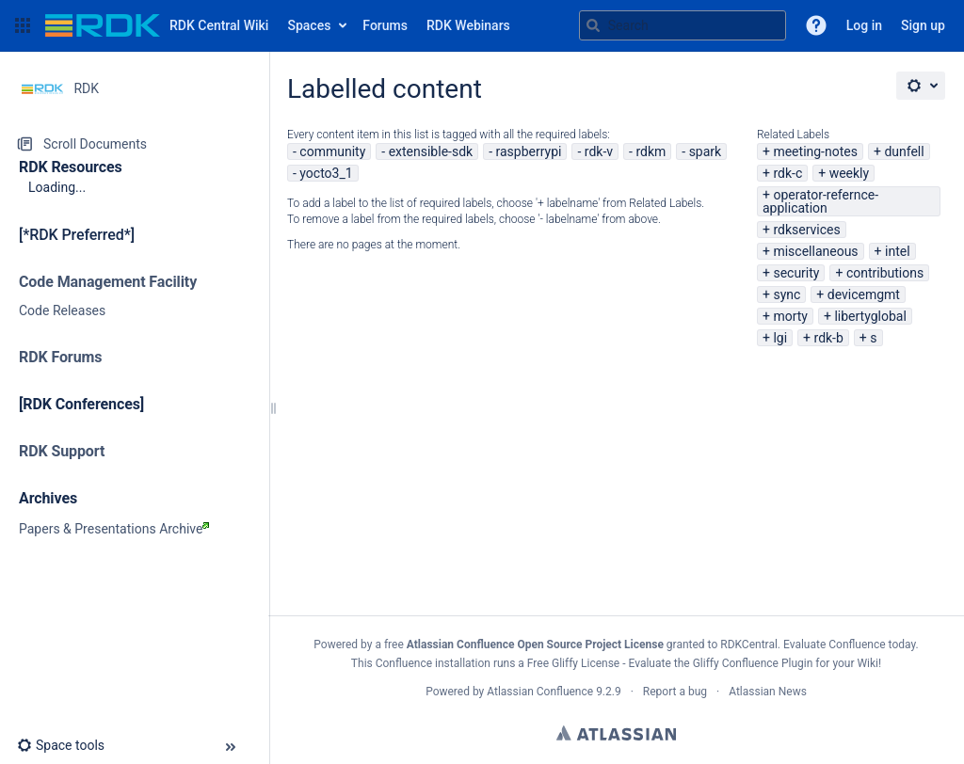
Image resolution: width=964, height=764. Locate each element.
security (796, 272)
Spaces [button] (308, 25)
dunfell (904, 151)
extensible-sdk (431, 151)
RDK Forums (60, 357)
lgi (780, 337)
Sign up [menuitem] (923, 25)
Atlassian (616, 733)
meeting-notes (815, 151)
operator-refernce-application (820, 201)
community (332, 151)
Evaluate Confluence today (849, 644)
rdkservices (806, 229)
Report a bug (675, 691)
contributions (885, 272)
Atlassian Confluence (540, 691)
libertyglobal (870, 316)
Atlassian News (768, 691)
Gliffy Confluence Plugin (753, 663)
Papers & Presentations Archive (114, 528)
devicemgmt (863, 294)
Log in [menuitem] (864, 25)
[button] (22, 25)
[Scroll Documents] (134, 144)
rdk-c (787, 173)
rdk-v (599, 151)
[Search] (593, 25)
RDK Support (61, 451)
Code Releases (62, 310)
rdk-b (829, 337)
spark (705, 151)
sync (786, 294)
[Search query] (682, 25)
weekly (849, 173)
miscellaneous (815, 251)
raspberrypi (528, 151)
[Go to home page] (157, 25)
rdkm (650, 151)
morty (790, 316)
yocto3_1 (325, 173)
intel (897, 251)
